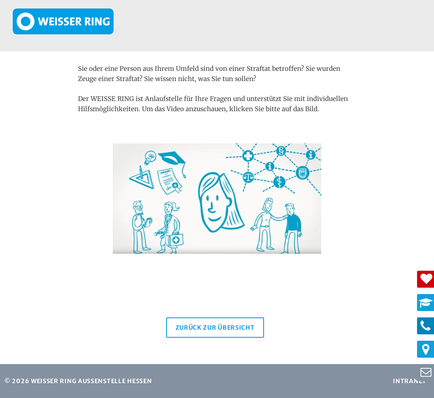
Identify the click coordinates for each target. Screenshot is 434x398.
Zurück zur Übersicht (215, 327)
